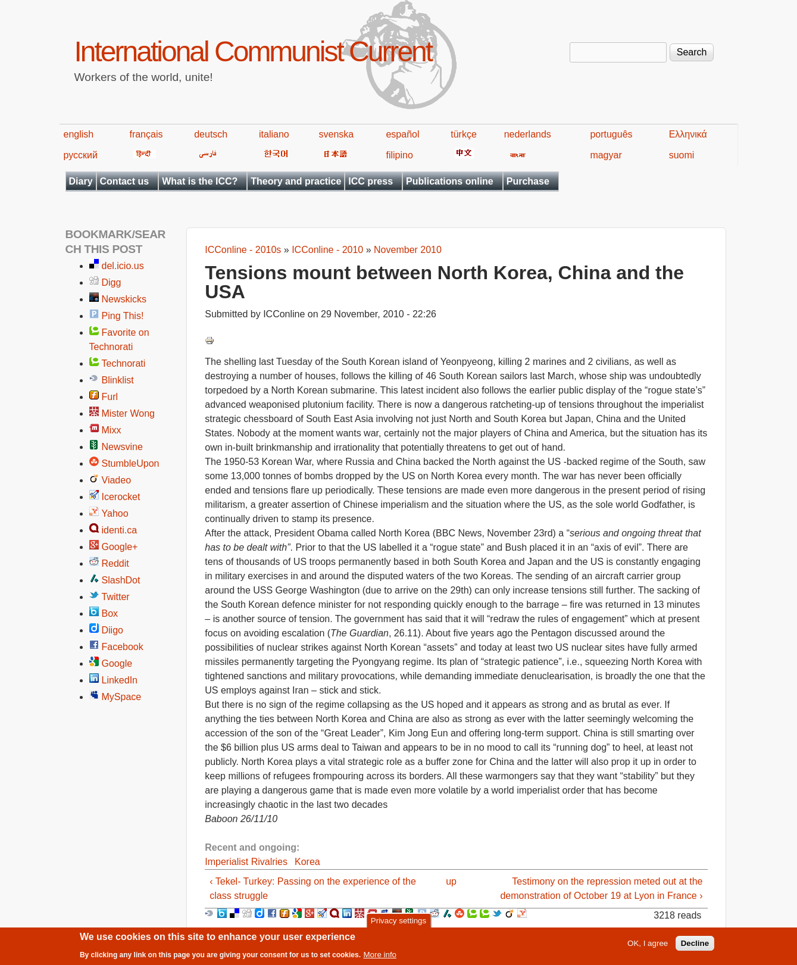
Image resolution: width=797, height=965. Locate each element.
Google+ (120, 547)
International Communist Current (253, 51)
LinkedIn (120, 680)
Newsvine (122, 447)
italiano (274, 134)
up (451, 881)
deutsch (210, 134)
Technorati (124, 363)
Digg (111, 282)
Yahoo (115, 513)
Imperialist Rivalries (246, 862)
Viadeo (117, 480)
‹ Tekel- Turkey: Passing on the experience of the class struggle (313, 888)
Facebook (122, 647)
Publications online (449, 181)
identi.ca (119, 530)
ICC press (370, 181)
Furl (110, 397)
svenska (336, 134)
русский (81, 155)
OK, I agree (647, 946)
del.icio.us (123, 266)
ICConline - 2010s (243, 250)
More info (379, 957)
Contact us (124, 181)
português (611, 134)
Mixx (111, 430)
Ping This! (123, 316)
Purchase (528, 181)
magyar (605, 155)
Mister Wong (128, 413)
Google (117, 663)
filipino (399, 155)
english (79, 134)
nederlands (527, 134)
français (145, 134)
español (402, 134)
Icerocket (121, 497)
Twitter (116, 597)
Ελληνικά (688, 134)
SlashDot (121, 580)
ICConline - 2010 (327, 250)
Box (110, 613)
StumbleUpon (131, 463)
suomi (682, 155)
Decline (695, 946)
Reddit (115, 563)
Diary (81, 181)
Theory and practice (296, 181)
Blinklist (118, 380)
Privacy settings (398, 923)
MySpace (122, 697)
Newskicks (124, 299)
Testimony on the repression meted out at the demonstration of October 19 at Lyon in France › (601, 888)
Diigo (112, 630)
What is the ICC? (199, 181)
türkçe (464, 134)
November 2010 (408, 250)
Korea (307, 862)
